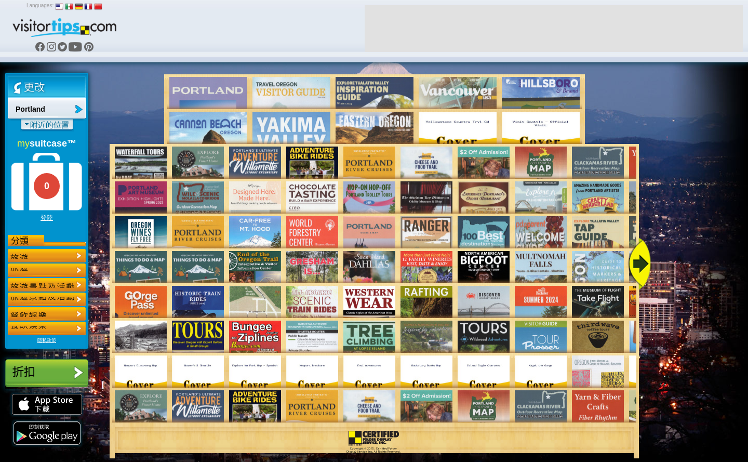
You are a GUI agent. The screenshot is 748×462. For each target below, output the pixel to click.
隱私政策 (46, 340)
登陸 (47, 217)
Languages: (40, 5)
